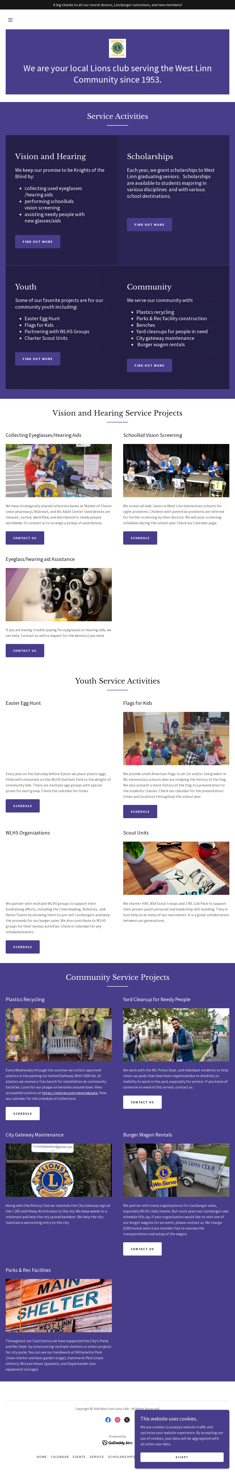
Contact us (25, 538)
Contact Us (25, 650)
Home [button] (42, 1457)
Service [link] (97, 1457)
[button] (10, 20)
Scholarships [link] (121, 1457)
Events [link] (79, 1457)
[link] (117, 48)
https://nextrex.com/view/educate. (70, 1092)
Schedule (140, 538)
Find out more (38, 242)
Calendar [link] (60, 1457)
